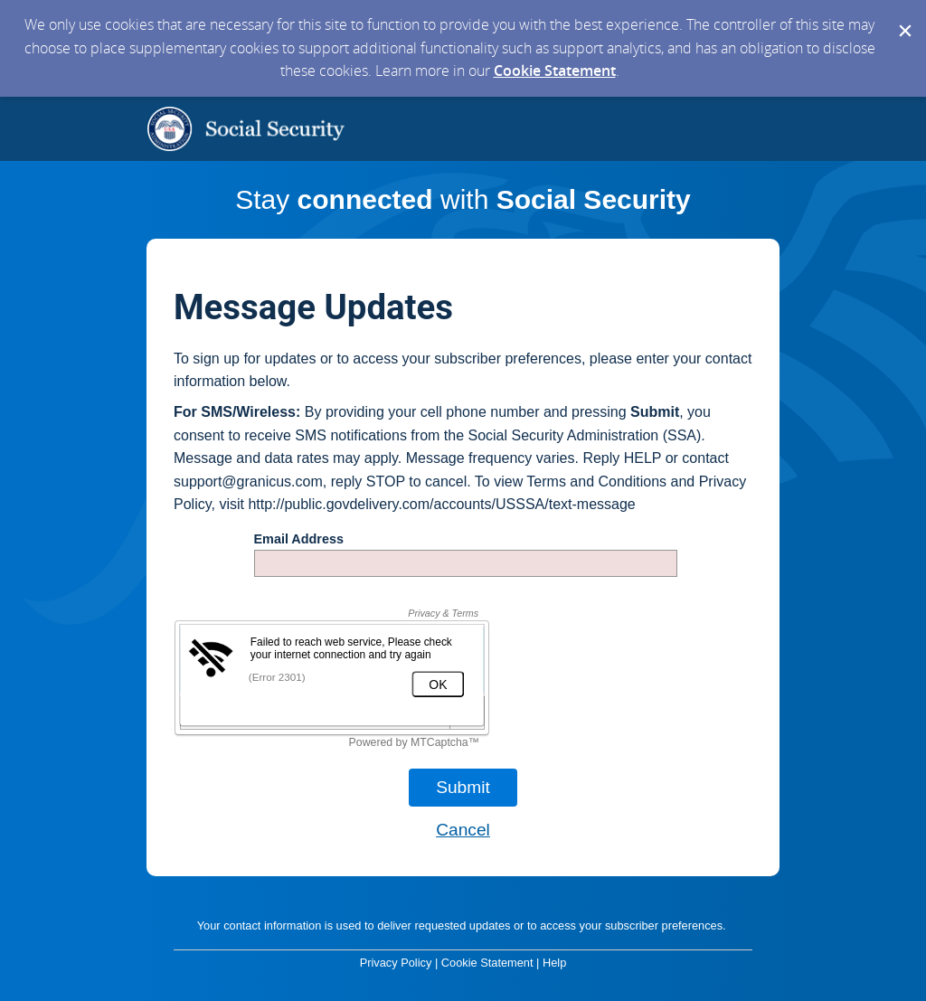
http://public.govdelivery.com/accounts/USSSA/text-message (441, 504)
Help (554, 962)
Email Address (299, 539)
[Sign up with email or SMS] (463, 788)
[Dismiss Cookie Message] (903, 17)
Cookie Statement (555, 70)
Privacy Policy (396, 962)
